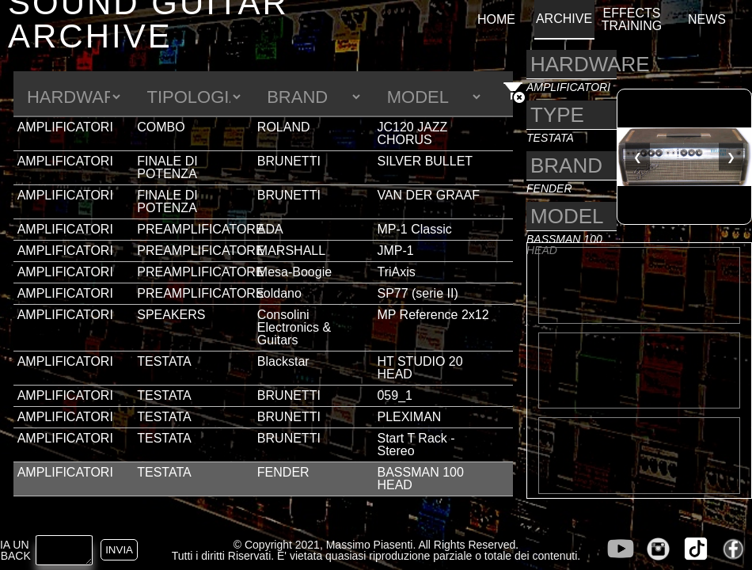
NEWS (707, 19)
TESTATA (164, 361)
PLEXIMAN (409, 417)
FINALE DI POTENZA (167, 167)
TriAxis (396, 272)
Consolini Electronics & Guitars (294, 327)
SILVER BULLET (425, 161)
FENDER (283, 472)
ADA (270, 229)
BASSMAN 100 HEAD (420, 479)
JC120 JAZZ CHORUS (412, 133)
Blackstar (283, 361)
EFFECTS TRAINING (632, 19)
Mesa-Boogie (294, 272)
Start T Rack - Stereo (415, 444)
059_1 (394, 395)
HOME (496, 19)
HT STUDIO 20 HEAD (419, 368)
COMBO (160, 127)
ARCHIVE (564, 19)
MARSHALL (291, 250)
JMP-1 (395, 250)
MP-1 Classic (414, 229)
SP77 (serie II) (417, 293)
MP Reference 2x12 (432, 314)
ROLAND (283, 127)
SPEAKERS (171, 314)
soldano (279, 293)
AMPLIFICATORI (65, 127)
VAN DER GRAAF (428, 195)
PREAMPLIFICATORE (200, 229)
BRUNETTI (289, 161)
